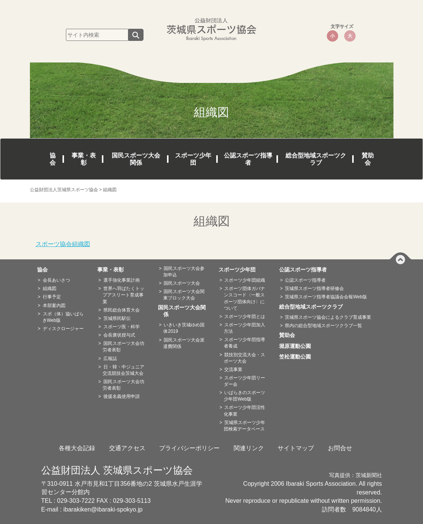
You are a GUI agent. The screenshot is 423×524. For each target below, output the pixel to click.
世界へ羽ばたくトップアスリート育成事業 (123, 295)
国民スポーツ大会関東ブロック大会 (183, 295)
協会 (53, 159)
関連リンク (249, 448)
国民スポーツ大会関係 (136, 159)
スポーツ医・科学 (121, 326)
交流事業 (233, 369)
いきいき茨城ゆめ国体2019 (183, 328)
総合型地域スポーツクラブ (316, 159)
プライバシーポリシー (189, 448)
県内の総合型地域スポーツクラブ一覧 (323, 325)
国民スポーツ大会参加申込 (183, 272)
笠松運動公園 (297, 357)
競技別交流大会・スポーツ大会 (244, 358)
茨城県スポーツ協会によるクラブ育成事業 (328, 317)
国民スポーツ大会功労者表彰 (123, 346)
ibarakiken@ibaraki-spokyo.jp (102, 509)
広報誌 (110, 358)
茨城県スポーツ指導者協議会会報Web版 (326, 296)
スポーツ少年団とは (244, 316)
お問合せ (340, 448)
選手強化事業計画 (121, 280)
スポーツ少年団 (193, 159)
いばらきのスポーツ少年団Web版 (244, 396)
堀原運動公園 (297, 346)
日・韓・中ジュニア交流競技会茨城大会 (123, 370)
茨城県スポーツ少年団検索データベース (244, 426)
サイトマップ (296, 448)
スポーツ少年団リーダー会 (244, 381)
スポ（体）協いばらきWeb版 (63, 317)
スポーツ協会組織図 (63, 244)
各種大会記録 (77, 448)
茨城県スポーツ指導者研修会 (314, 288)
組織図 (49, 288)
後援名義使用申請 (121, 396)
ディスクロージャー (63, 328)
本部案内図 (54, 305)
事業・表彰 (84, 159)
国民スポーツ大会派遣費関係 (183, 343)
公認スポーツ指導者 (248, 159)
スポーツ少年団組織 (244, 280)
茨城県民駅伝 (117, 318)
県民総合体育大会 (121, 310)
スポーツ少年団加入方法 (244, 328)
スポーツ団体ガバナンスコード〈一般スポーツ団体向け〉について (244, 298)
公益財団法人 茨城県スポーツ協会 (117, 470)
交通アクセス (127, 448)
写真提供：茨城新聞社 (355, 475)
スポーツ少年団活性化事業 (244, 410)
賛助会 (368, 159)
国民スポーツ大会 (182, 283)
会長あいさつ (56, 280)
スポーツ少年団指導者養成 (244, 343)
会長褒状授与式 (119, 335)
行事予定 (52, 296)
